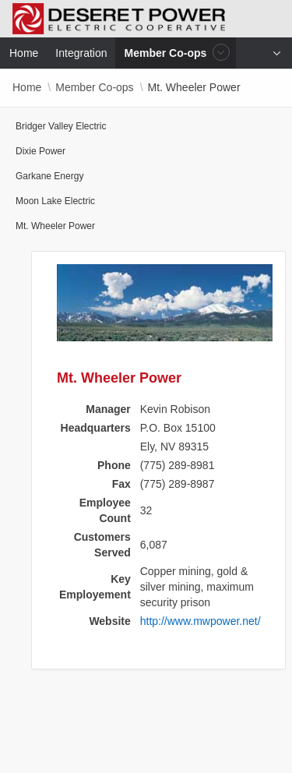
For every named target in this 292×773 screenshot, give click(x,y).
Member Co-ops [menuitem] (167, 52)
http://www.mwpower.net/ (200, 621)
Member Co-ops (94, 87)
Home (26, 87)
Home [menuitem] (23, 53)
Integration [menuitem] (81, 53)
